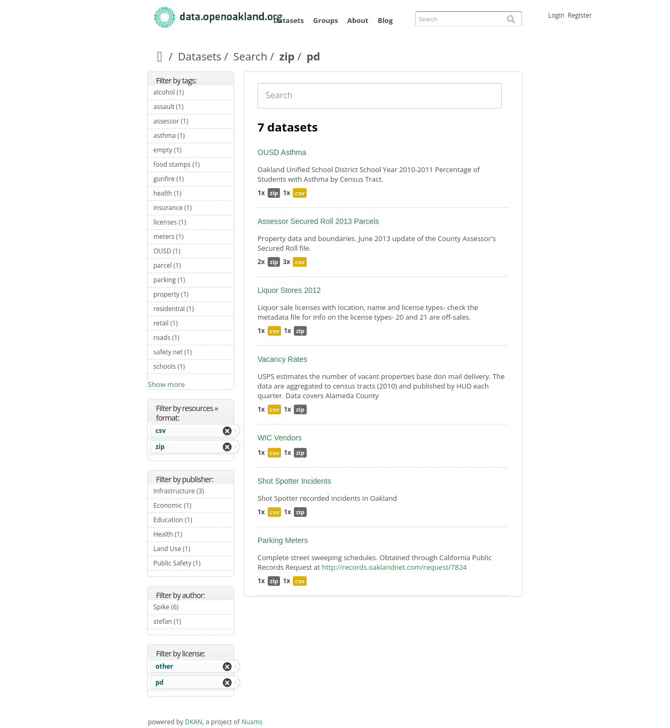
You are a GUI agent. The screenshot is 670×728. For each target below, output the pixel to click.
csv (160, 430)
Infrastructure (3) (193, 492)
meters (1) (193, 238)
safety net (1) (193, 353)
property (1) (193, 295)
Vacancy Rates (282, 359)
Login (556, 15)
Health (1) (193, 535)
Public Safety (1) (193, 564)
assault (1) (193, 108)
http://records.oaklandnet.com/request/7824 (394, 567)
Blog (385, 20)
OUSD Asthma (282, 152)
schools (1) (193, 368)
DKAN (193, 721)
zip (287, 56)
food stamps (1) (193, 166)
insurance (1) (193, 209)
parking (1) (193, 281)
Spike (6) (191, 606)
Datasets (288, 20)
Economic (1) (193, 507)
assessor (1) (193, 122)
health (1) (193, 194)
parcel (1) (193, 265)
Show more (166, 384)
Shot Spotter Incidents (294, 481)
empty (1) (193, 151)
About (357, 20)
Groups (325, 20)
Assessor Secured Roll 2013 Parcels (318, 221)
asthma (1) (193, 137)
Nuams (252, 721)
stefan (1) (193, 623)
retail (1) (190, 323)
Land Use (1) (193, 550)
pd (159, 682)
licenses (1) (193, 223)
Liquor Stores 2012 (289, 290)
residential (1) (193, 310)
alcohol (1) (193, 93)
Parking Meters (283, 540)
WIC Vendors (279, 437)
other (164, 666)
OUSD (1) (192, 250)
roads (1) (191, 337)
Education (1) (193, 521)
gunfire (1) (193, 180)
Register (579, 15)
